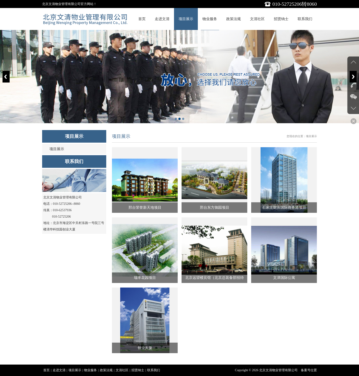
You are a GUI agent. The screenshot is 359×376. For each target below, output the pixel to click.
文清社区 (257, 19)
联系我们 (305, 19)
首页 (142, 19)
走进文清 (162, 19)
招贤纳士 (281, 19)
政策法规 (233, 19)
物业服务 (209, 19)
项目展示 (186, 19)
